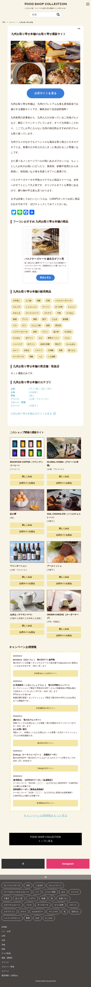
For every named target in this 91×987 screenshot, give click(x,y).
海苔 (35, 332)
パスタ (29, 905)
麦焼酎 (65, 319)
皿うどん (71, 350)
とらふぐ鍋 (36, 325)
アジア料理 (6, 953)
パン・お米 (6, 931)
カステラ (47, 313)
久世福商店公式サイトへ (45, 708)
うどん (67, 338)
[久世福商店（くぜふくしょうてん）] (30, 685)
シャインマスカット (12, 918)
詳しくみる (27, 476)
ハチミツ (38, 350)
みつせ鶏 (58, 307)
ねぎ (37, 918)
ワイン (45, 332)
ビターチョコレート (12, 905)
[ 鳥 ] (43, 389)
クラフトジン (9, 912)
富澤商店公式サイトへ (45, 803)
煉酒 (15, 319)
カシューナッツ (55, 885)
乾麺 (43, 898)
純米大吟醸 (45, 344)
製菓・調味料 (7, 958)
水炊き (26, 350)
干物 (59, 313)
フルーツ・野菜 (18, 402)
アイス (25, 319)
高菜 (61, 350)
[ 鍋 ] (31, 395)
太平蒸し (16, 301)
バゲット (72, 905)
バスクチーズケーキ (63, 301)
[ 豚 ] (37, 389)
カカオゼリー (37, 912)
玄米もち (75, 912)
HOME (4, 927)
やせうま (16, 313)
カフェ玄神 (58, 905)
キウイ (23, 912)
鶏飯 (31, 357)
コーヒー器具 (50, 892)
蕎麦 (35, 319)
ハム (40, 357)
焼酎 (39, 301)
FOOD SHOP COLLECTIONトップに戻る (45, 839)
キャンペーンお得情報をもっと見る (45, 815)
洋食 (3, 945)
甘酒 (48, 301)
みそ (63, 892)
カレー (15, 350)
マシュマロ (53, 912)
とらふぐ (71, 307)
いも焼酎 (51, 357)
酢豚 (28, 918)
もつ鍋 (28, 301)
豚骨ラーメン (53, 338)
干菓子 (6, 898)
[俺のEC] (18, 720)
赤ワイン (29, 338)
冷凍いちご (63, 898)
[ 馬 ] (49, 389)
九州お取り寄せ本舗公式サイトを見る (31, 413)
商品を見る (45, 277)
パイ (37, 892)
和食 (13, 395)
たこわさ (48, 918)
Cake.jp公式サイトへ (45, 768)
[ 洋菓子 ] (33, 405)
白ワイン (31, 344)
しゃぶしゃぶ (31, 307)
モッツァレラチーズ (12, 885)
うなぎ (54, 319)
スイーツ (12, 22)
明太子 (58, 344)
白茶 (28, 885)
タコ (24, 325)
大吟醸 (50, 350)
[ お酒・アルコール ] (38, 399)
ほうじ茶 (19, 898)
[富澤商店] (18, 780)
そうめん (69, 313)
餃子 (44, 319)
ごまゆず (39, 885)
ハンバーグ (17, 344)
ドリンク (15, 399)
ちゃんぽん (70, 344)
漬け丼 (56, 332)
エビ (40, 338)
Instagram (68, 863)
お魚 (13, 392)
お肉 (13, 389)
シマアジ (32, 898)
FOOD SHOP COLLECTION (45, 4)
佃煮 (48, 325)
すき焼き (68, 332)
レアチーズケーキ (20, 332)
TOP (3, 22)
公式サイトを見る (45, 93)
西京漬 (58, 325)
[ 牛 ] (31, 389)
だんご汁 (16, 307)
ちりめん (16, 338)
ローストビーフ (32, 313)
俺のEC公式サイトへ (45, 743)
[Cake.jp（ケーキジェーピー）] (28, 754)
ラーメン (46, 307)
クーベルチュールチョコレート (16, 892)
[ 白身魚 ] (33, 392)
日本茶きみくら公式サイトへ (45, 673)
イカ (15, 325)
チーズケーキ (18, 357)
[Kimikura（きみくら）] (24, 660)
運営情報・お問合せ (10, 975)
